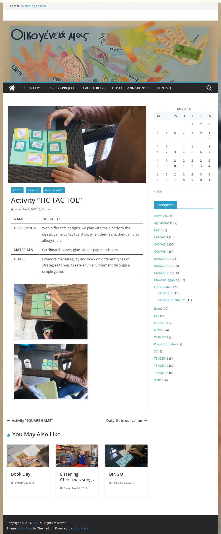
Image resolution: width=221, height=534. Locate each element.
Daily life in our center (127, 420)
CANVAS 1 (161, 237)
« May (158, 191)
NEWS (158, 330)
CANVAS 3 (161, 244)
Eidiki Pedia (162, 287)
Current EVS (31, 88)
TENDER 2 (161, 365)
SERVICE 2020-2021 (172, 300)
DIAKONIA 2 (33, 190)
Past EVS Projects (62, 88)
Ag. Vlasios (161, 223)
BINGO (116, 474)
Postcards (161, 337)
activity (17, 190)
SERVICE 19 (166, 293)
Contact (164, 88)
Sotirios (46, 209)
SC (156, 351)
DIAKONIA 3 (162, 273)
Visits (158, 380)
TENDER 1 (161, 358)
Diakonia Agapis (54, 190)
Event (158, 308)
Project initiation (166, 344)
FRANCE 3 (161, 323)
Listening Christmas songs (77, 477)
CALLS (158, 230)
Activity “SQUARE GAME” (29, 420)
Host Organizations (129, 88)
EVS (156, 316)
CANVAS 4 (161, 251)
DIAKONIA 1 (162, 259)
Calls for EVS (94, 88)
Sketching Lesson (33, 6)
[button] (148, 88)
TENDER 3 (161, 373)
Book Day (20, 474)
